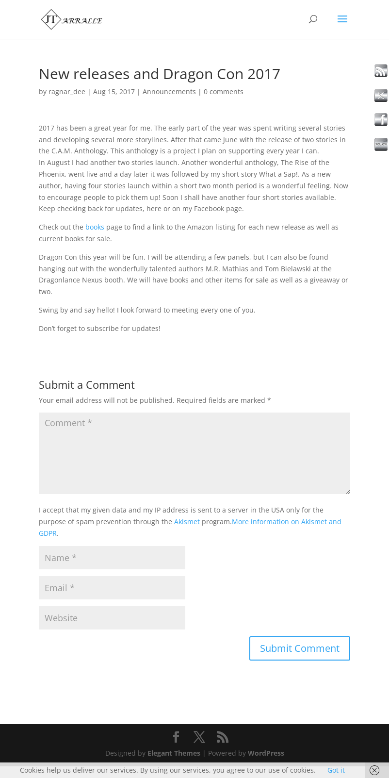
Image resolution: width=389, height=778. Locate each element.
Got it (336, 770)
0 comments (223, 91)
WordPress (266, 753)
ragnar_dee (67, 91)
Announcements (169, 91)
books (94, 227)
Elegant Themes (173, 753)
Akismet (187, 521)
